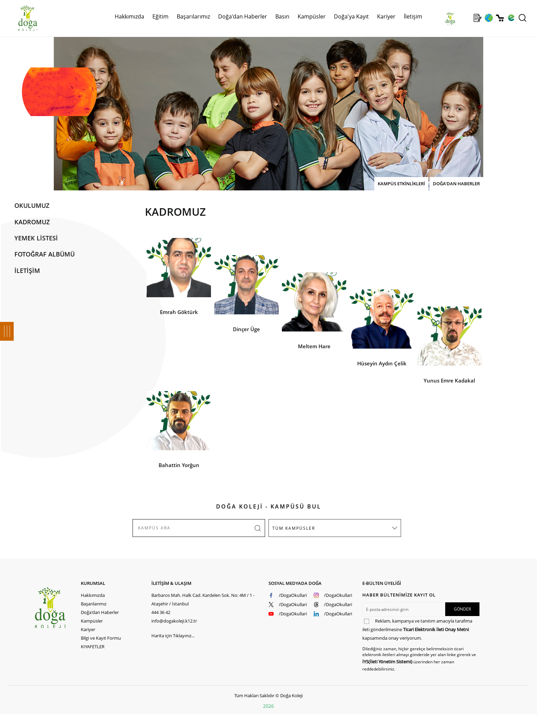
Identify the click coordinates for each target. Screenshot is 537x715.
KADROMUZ (32, 222)
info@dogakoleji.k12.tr (174, 621)
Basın (282, 16)
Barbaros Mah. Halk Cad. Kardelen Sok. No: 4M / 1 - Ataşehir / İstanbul (202, 599)
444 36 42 (160, 612)
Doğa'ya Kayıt (351, 16)
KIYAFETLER (92, 646)
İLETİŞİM (27, 270)
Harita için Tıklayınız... (173, 635)
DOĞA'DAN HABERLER (456, 183)
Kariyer (386, 16)
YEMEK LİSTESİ (36, 238)
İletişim (413, 16)
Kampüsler (312, 16)
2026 (268, 706)
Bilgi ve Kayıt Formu (101, 638)
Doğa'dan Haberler (242, 16)
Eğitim (160, 16)
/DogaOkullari (293, 595)
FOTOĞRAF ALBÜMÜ (44, 254)
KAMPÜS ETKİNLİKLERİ (401, 183)
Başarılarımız (193, 16)
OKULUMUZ (31, 205)
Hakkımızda (129, 16)
